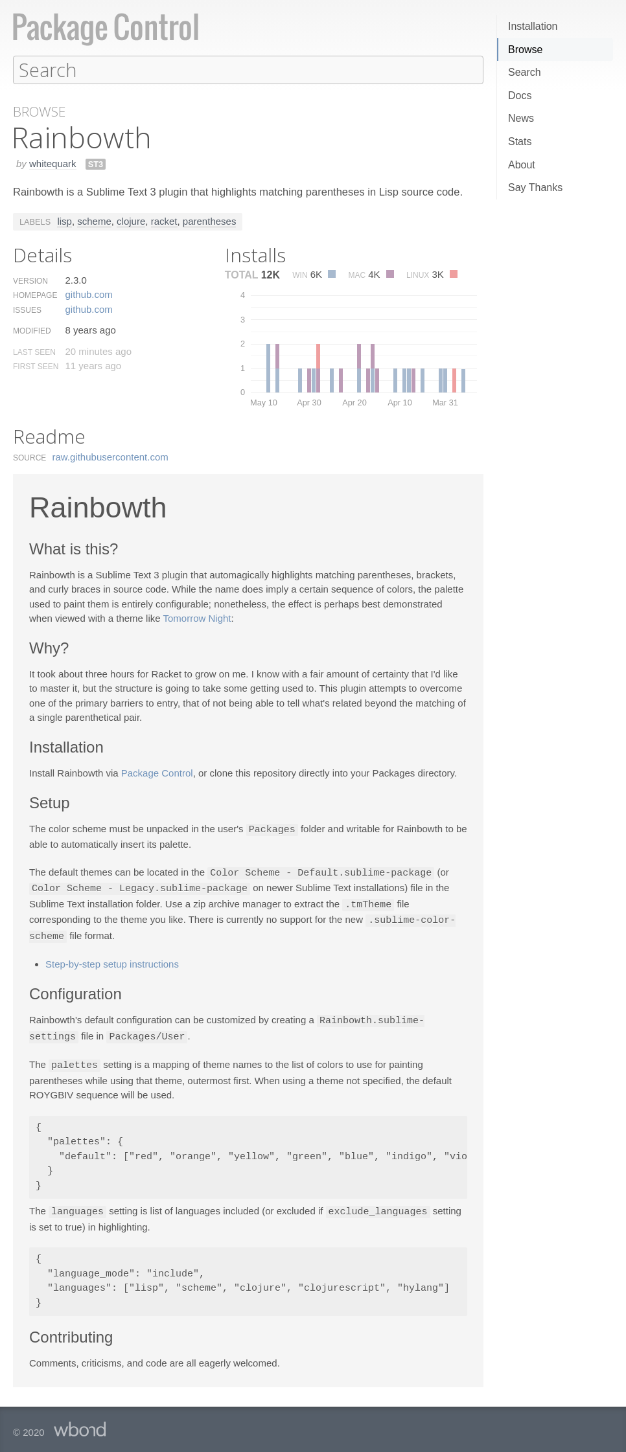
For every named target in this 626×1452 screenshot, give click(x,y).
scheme (94, 220)
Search (524, 72)
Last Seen (34, 351)
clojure (131, 220)
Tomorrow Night (197, 617)
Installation (533, 26)
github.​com (88, 293)
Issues (27, 309)
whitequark (52, 162)
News (521, 118)
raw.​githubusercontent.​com (110, 456)
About (521, 164)
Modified (32, 330)
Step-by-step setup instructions (112, 959)
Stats (519, 141)
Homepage (35, 294)
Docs (519, 95)
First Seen (35, 365)
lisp (64, 220)
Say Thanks (535, 187)
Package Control (157, 772)
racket (164, 220)
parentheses (210, 220)
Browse (525, 49)
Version (30, 280)
